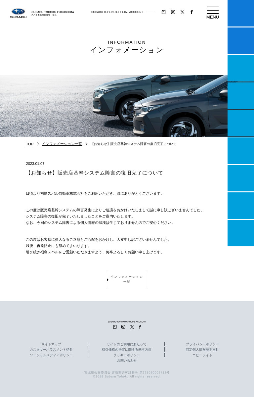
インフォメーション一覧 (62, 144)
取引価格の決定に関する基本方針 (126, 349)
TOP (29, 144)
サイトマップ (51, 344)
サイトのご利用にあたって (127, 344)
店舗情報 (241, 123)
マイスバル (241, 13)
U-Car (241, 150)
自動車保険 (241, 178)
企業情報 (241, 205)
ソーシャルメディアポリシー (51, 355)
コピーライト (202, 355)
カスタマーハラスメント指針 (51, 349)
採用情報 (241, 233)
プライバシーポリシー (202, 344)
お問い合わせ (127, 360)
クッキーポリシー (126, 355)
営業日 (241, 95)
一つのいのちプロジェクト (241, 68)
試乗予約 (241, 40)
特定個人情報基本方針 (202, 349)
